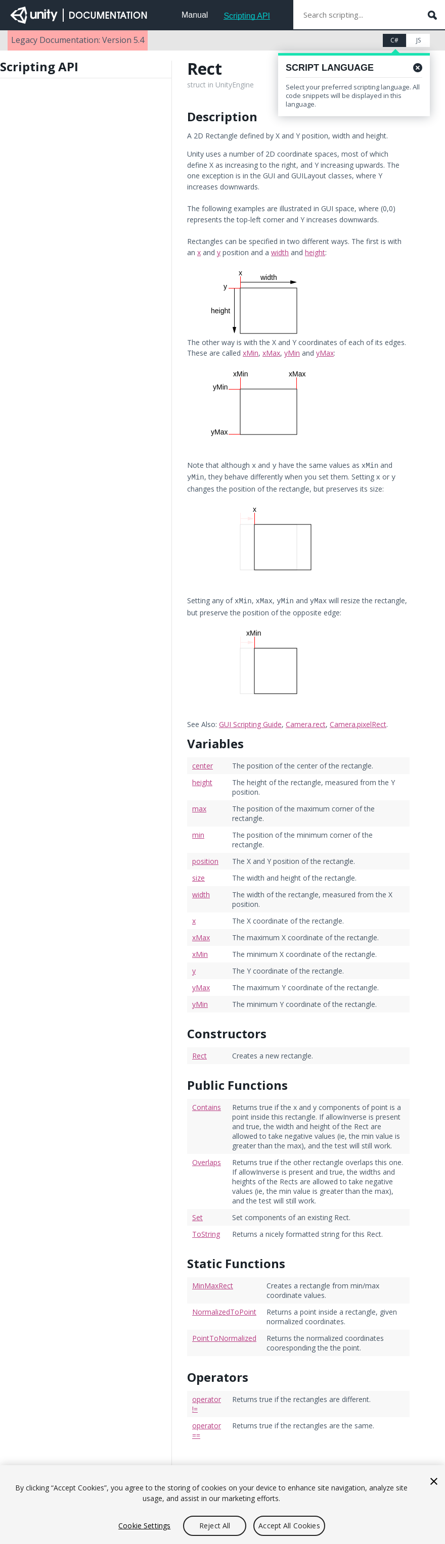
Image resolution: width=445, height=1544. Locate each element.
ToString (206, 1231)
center (202, 762)
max (199, 805)
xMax (271, 353)
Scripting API (247, 16)
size (198, 875)
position (205, 858)
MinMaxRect (212, 1282)
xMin (250, 353)
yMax (325, 353)
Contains (206, 1104)
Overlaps (206, 1159)
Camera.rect (306, 721)
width (280, 252)
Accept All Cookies (289, 1525)
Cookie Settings (144, 1525)
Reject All (214, 1525)
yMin (292, 353)
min (198, 832)
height (315, 252)
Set (197, 1214)
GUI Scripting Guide (250, 721)
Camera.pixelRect (358, 721)
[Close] (434, 1481)
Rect (199, 1052)
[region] (222, 1504)
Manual (195, 15)
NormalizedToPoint (224, 1309)
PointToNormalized (224, 1335)
